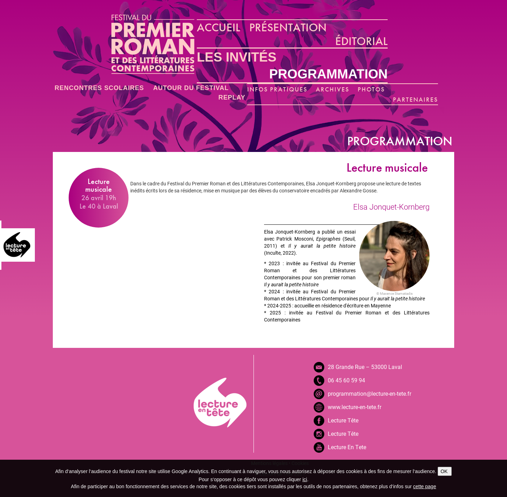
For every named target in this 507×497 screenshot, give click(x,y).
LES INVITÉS (236, 57)
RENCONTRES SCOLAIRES (99, 87)
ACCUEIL (218, 27)
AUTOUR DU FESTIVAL (191, 87)
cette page (424, 486)
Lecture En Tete (347, 447)
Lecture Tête (343, 420)
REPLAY (231, 97)
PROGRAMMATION (328, 74)
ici (304, 479)
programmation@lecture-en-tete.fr (369, 393)
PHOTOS (371, 89)
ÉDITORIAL (361, 41)
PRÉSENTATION (288, 27)
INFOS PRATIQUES (277, 89)
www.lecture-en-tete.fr (354, 406)
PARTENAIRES (415, 99)
